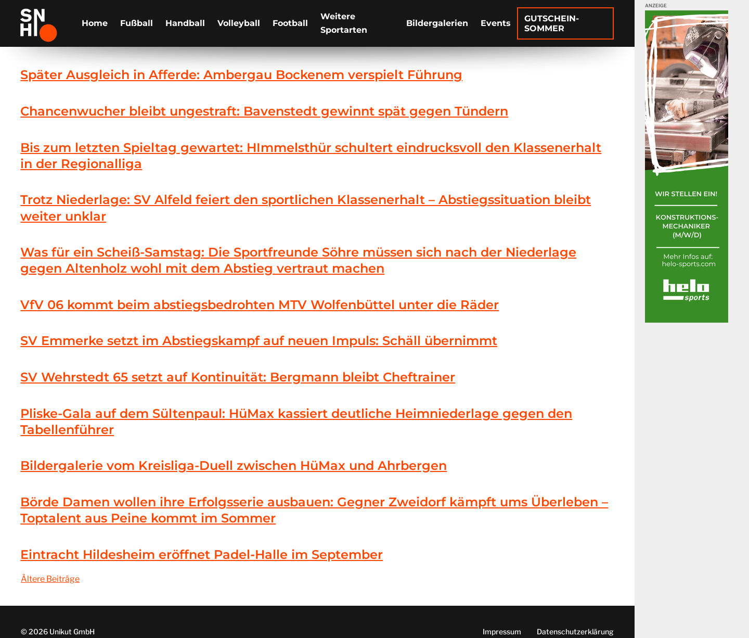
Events (496, 23)
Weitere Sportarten (343, 23)
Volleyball (238, 23)
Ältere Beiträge (50, 579)
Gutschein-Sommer (551, 23)
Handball (185, 23)
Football (290, 23)
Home (95, 23)
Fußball (136, 23)
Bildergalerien (437, 23)
